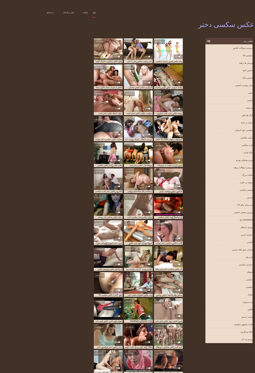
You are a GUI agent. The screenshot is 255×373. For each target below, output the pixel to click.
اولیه (73, 12)
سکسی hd (227, 56)
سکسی (228, 280)
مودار (229, 295)
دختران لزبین (226, 235)
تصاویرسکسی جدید (80, 354)
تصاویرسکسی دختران (47, 354)
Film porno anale (36, 367)
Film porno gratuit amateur (215, 367)
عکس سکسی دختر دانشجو (116, 362)
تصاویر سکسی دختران (166, 354)
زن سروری (227, 302)
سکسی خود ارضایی (223, 130)
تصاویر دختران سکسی (186, 354)
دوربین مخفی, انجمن (222, 212)
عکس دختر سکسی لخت (101, 356)
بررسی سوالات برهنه (222, 168)
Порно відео (169, 367)
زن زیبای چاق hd (224, 205)
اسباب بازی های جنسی (221, 250)
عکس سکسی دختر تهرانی (159, 362)
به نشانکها (29, 12)
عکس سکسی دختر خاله (138, 362)
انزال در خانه (226, 123)
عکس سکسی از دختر (180, 362)
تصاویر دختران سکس (205, 354)
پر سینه (228, 108)
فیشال (229, 272)
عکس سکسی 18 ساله (198, 362)
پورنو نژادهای (226, 227)
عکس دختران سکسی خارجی (135, 358)
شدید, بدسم (226, 317)
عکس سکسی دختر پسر (54, 362)
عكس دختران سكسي (143, 356)
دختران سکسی (225, 265)
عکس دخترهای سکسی (93, 358)
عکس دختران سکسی (156, 358)
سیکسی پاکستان (155, 367)
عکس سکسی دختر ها (74, 362)
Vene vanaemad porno (188, 367)
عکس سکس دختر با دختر (220, 360)
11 (122, 283)
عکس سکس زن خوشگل (74, 360)
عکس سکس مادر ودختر (53, 360)
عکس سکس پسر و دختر (32, 360)
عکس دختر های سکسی (60, 356)
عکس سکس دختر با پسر (199, 360)
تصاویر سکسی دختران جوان (145, 354)
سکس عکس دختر (161, 356)
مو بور (229, 197)
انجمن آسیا (227, 71)
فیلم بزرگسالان (47, 12)
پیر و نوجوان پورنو (223, 160)
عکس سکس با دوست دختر (34, 358)
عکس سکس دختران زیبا (157, 360)
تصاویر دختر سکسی (222, 354)
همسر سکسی (225, 190)
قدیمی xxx (227, 78)
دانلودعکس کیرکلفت (194, 356)
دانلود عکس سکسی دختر (213, 356)
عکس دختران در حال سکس (177, 358)
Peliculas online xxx (220, 369)
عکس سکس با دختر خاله (56, 358)
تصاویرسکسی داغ (64, 354)
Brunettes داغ (225, 220)
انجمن (229, 100)
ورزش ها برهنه (225, 63)
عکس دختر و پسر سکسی (220, 358)
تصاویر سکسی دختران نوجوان (121, 354)
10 (126, 283)
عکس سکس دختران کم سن (135, 360)
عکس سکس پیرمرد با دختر (220, 362)
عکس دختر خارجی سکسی (123, 356)
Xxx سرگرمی (225, 332)
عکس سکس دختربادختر (113, 360)
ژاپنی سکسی (226, 138)
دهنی (229, 93)
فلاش (229, 310)
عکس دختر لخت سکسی (80, 356)
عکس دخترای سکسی (113, 358)
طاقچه (64, 12)
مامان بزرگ (226, 175)
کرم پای (228, 257)
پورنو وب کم (226, 339)
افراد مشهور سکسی (222, 324)
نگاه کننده (227, 153)
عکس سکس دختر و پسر (178, 360)
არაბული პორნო (81, 367)
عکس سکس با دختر (75, 358)
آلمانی (229, 242)
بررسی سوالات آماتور (222, 48)
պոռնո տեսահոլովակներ (59, 367)
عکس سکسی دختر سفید (94, 362)
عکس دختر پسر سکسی (199, 358)
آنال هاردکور (226, 115)
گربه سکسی (226, 145)
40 (114, 283)
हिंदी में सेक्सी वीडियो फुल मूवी (101, 367)
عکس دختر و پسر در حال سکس (36, 356)
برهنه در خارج (225, 183)
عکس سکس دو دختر (94, 360)
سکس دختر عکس (177, 356)
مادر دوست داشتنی (223, 85)
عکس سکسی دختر (191, 369)
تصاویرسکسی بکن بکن (98, 354)
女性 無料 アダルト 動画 (123, 367)
